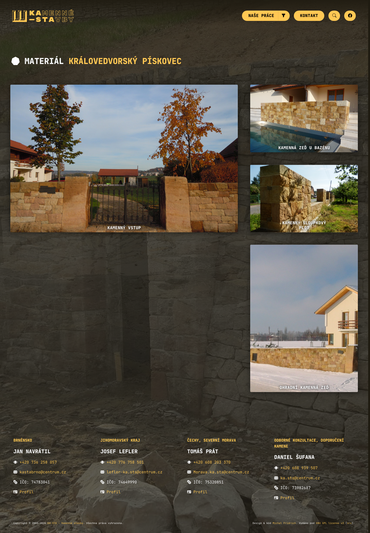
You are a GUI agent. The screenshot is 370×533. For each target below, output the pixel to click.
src (349, 523)
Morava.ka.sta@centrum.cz (221, 472)
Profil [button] (27, 492)
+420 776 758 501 (125, 462)
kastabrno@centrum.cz (43, 472)
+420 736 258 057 (38, 462)
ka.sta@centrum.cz (300, 478)
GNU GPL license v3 (330, 523)
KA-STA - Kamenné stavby (65, 523)
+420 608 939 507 (299, 468)
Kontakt (309, 15)
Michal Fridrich (284, 523)
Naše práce (261, 15)
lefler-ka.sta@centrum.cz (134, 472)
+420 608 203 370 (212, 462)
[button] (284, 16)
